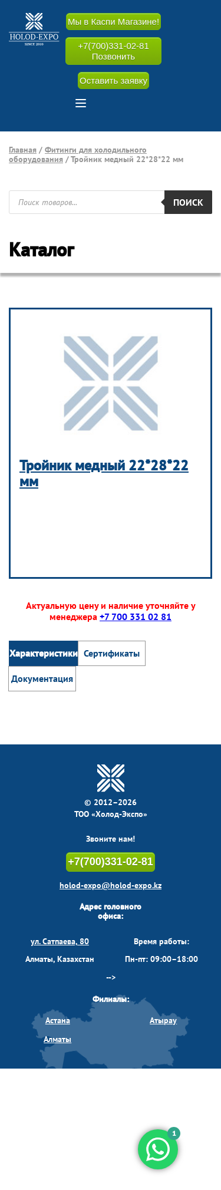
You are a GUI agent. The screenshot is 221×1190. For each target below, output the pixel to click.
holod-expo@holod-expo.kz (110, 885)
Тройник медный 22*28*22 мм (104, 473)
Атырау (163, 1020)
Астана (57, 1020)
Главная (23, 149)
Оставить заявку (113, 80)
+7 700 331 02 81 (135, 616)
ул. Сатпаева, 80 (60, 941)
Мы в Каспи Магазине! (113, 22)
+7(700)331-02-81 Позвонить (113, 51)
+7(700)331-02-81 (110, 862)
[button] (81, 103)
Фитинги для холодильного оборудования (78, 154)
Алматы (57, 1039)
